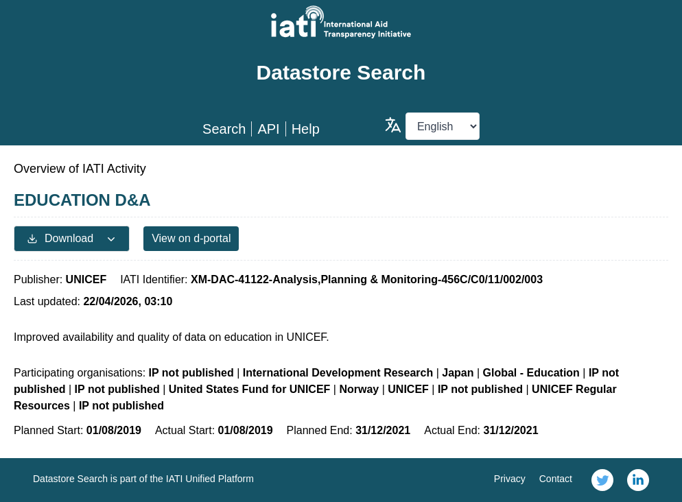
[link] (602, 480)
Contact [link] (555, 478)
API (268, 128)
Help (306, 128)
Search (224, 128)
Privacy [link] (510, 478)
